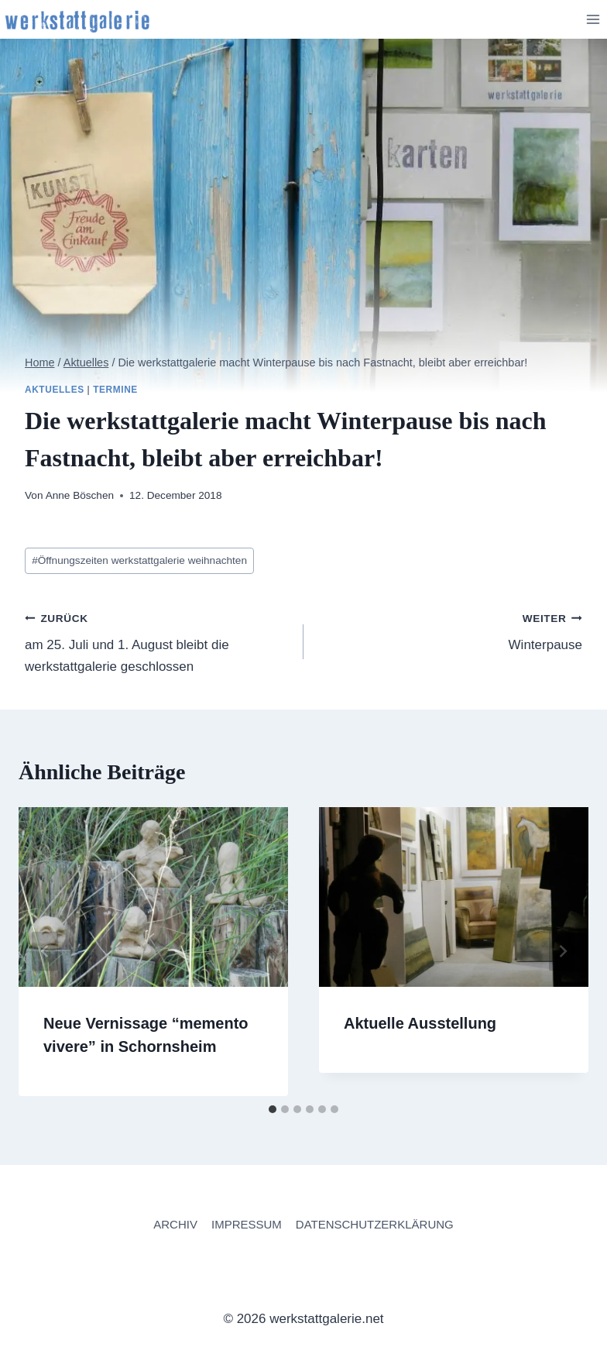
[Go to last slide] (45, 951)
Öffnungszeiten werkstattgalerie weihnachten (139, 560)
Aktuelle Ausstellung (420, 1023)
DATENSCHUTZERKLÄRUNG (375, 1224)
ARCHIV (175, 1224)
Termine (115, 389)
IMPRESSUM (246, 1224)
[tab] (272, 1109)
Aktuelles (54, 389)
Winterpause (449, 630)
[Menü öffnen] (592, 19)
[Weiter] (562, 951)
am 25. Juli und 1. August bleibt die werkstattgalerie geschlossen (157, 640)
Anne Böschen (80, 495)
